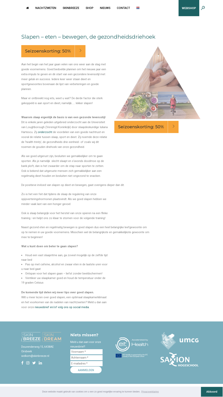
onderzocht (45, 132)
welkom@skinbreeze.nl (35, 355)
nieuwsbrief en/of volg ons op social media (62, 307)
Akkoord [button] (211, 391)
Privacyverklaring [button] (150, 391)
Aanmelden (86, 370)
